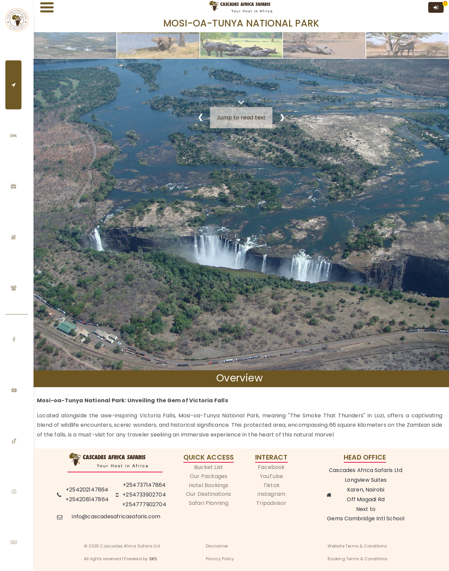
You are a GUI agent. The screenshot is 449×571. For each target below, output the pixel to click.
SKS (153, 559)
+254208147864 (87, 499)
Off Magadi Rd (366, 499)
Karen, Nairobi (366, 490)
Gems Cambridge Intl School (365, 518)
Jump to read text (241, 117)
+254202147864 (87, 490)
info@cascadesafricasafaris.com (116, 516)
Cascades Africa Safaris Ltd (365, 470)
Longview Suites (366, 480)
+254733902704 (144, 495)
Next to (366, 509)
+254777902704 (144, 504)
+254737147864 (144, 485)
